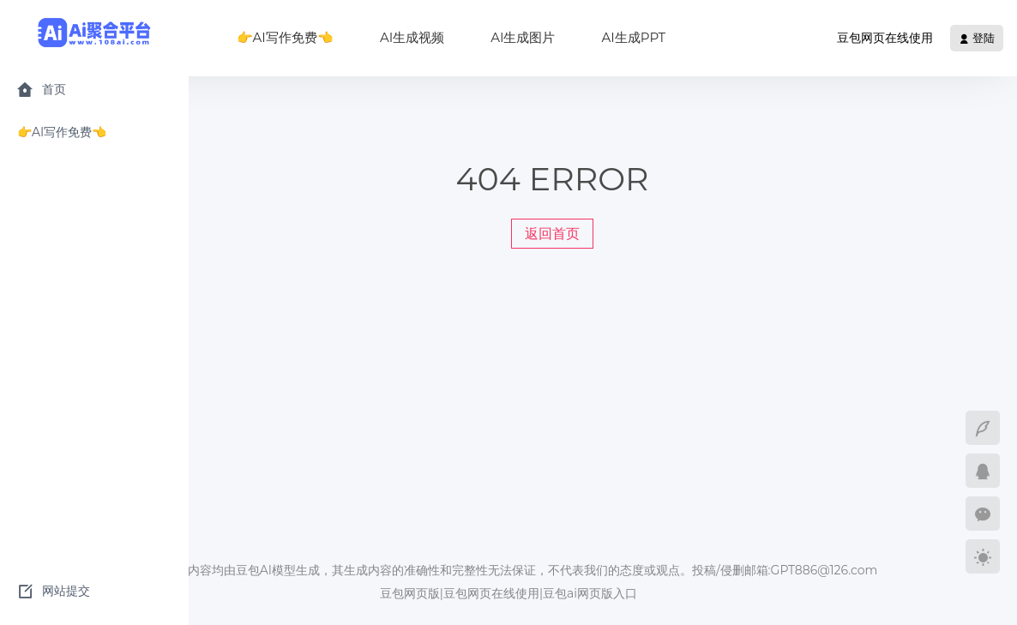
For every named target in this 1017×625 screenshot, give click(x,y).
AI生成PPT (633, 37)
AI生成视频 (412, 37)
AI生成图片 (522, 37)
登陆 (977, 38)
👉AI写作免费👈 (285, 37)
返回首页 (552, 233)
